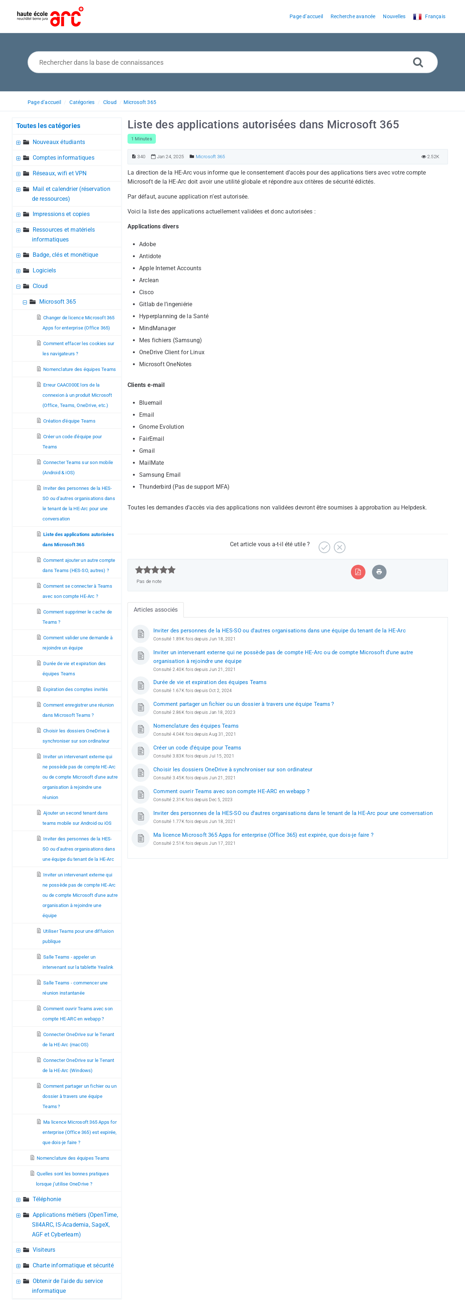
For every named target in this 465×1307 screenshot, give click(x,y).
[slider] (155, 569)
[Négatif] (338, 544)
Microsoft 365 (140, 102)
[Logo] (50, 16)
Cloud (110, 102)
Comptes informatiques (63, 157)
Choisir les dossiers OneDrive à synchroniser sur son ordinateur (233, 769)
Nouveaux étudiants (59, 142)
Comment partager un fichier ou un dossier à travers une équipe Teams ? (80, 1096)
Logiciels (44, 270)
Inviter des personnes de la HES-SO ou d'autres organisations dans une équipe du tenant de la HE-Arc (79, 849)
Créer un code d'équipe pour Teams (197, 747)
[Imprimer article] (379, 572)
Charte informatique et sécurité (73, 1265)
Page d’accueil (44, 102)
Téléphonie (47, 1199)
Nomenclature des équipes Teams (79, 369)
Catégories (81, 102)
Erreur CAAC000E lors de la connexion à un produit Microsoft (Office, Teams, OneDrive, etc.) (77, 395)
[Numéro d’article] (134, 156)
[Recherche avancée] (418, 62)
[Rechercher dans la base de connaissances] (233, 62)
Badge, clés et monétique (65, 254)
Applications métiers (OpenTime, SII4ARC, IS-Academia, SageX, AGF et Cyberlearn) (75, 1224)
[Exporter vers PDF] (358, 572)
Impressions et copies (61, 214)
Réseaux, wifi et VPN (60, 173)
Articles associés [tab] (156, 609)
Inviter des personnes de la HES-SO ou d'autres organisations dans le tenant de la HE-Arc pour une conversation (293, 813)
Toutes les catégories (48, 125)
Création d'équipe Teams (69, 421)
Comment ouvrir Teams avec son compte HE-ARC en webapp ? (231, 791)
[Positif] (323, 544)
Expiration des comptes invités (75, 689)
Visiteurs (44, 1249)
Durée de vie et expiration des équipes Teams (210, 682)
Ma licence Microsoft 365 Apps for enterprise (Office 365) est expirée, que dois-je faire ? (80, 1132)
